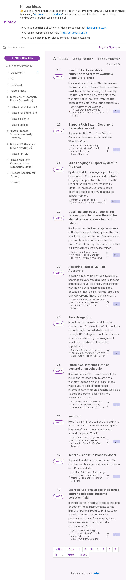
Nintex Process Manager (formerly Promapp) (85, 256)
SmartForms (95, 202)
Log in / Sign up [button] (109, 47)
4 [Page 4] (97, 549)
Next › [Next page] (71, 554)
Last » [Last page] (83, 554)
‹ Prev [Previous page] (71, 549)
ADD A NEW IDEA (22, 58)
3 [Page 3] (91, 549)
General (97, 257)
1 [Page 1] (79, 549)
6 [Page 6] (109, 549)
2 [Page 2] (85, 549)
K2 (86, 202)
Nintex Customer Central (73, 32)
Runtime (83, 154)
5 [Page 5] (103, 549)
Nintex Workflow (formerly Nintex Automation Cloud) (85, 111)
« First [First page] (59, 549)
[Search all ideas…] (24, 47)
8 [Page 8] (56, 554)
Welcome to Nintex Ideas (48, 14)
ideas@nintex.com (96, 27)
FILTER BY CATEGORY (19, 66)
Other (102, 355)
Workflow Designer (89, 539)
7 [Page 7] (115, 549)
